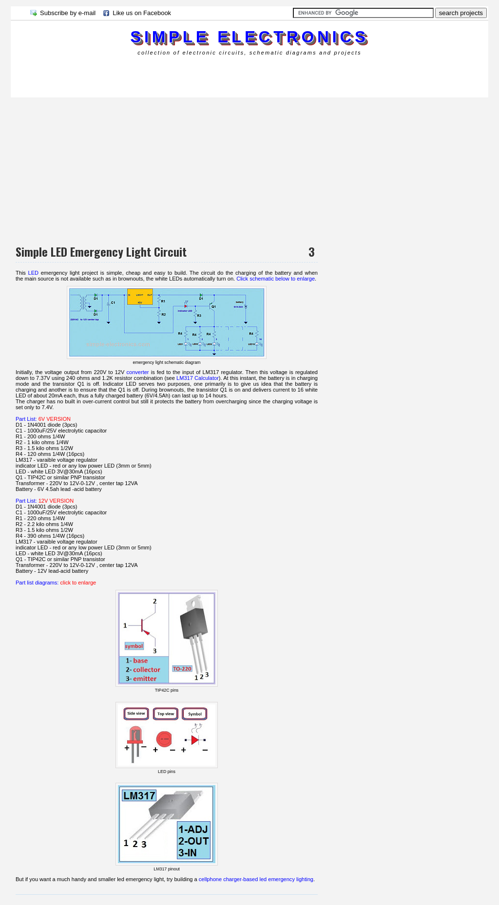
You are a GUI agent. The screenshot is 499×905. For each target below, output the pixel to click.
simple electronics (249, 37)
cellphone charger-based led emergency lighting (256, 879)
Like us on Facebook (142, 13)
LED (33, 273)
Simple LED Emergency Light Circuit (101, 251)
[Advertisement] (188, 75)
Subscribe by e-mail (68, 13)
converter (138, 372)
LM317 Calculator (197, 378)
